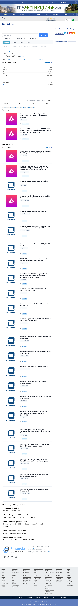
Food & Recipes (37, 577)
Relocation (47, 591)
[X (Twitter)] (4, 557)
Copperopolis (48, 583)
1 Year (24, 107)
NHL (13, 582)
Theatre (36, 572)
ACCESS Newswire (25, 123)
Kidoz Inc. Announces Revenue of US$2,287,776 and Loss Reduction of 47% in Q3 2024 (35, 227)
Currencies (27, 46)
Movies (35, 570)
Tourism (3, 586)
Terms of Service (34, 601)
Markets (6, 42)
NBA (13, 580)
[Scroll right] (76, 2)
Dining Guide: (48, 569)
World (30, 14)
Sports (15, 2)
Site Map (38, 597)
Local (5, 14)
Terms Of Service (37, 553)
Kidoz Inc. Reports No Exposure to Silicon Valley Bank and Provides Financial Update (35, 445)
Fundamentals (48, 587)
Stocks (15, 42)
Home (13, 597)
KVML (35, 582)
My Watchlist (20, 38)
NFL (13, 577)
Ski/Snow (14, 574)
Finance (47, 588)
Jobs (57, 570)
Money (38, 14)
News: (3, 569)
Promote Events (59, 577)
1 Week (9, 107)
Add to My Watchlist (24, 56)
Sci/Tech (3, 585)
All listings (47, 570)
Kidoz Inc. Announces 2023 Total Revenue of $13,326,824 (34, 304)
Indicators (31, 38)
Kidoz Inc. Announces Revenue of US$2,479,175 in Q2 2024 (35, 244)
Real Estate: (48, 585)
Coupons (69, 583)
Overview (14, 46)
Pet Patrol (25, 582)
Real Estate (64, 2)
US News (22, 14)
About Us (21, 597)
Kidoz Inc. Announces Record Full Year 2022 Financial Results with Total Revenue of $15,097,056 (33, 413)
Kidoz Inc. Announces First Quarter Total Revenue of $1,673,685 (35, 397)
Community (25, 2)
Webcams (55, 14)
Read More (48, 147)
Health (24, 574)
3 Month (19, 107)
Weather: (14, 569)
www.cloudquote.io (32, 548)
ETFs (21, 42)
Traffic (46, 14)
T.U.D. (68, 580)
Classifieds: (59, 569)
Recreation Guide (27, 580)
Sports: (14, 575)
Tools (28, 42)
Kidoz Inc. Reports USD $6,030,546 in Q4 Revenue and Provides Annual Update (35, 319)
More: (68, 569)
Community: (26, 569)
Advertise (46, 597)
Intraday (4, 107)
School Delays (5, 583)
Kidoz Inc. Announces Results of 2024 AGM (33, 211)
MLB (13, 579)
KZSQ (35, 583)
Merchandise (59, 572)
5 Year (33, 107)
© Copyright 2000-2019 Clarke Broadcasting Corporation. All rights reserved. (39, 604)
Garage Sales (59, 580)
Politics (3, 580)
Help (54, 597)
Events (24, 570)
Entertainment (39, 2)
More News (48, 110)
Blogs (24, 575)
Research (40, 59)
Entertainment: (38, 569)
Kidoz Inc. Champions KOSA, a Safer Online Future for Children (35, 337)
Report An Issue (62, 597)
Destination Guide (27, 578)
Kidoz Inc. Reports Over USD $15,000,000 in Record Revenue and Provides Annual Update (34, 460)
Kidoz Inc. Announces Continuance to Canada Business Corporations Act (34, 475)
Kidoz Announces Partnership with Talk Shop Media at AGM (34, 490)
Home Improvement (49, 590)
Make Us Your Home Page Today (64, 29)
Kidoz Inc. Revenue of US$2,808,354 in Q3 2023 (34, 366)
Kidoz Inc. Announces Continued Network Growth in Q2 (35, 182)
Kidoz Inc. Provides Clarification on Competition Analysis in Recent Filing (35, 197)
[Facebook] (8, 557)
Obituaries (66, 14)
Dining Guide (52, 2)
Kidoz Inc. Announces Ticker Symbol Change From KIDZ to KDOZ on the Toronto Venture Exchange (34, 115)
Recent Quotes (7, 38)
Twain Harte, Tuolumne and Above (48, 577)
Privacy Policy (44, 601)
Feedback (29, 597)
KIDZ (9, 51)
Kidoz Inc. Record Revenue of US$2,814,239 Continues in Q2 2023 (33, 382)
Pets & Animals (59, 582)
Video (68, 575)
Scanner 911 (70, 572)
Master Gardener (49, 593)
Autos (57, 574)
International (35, 46)
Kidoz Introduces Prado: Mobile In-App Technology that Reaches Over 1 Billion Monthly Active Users (35, 431)
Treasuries (43, 46)
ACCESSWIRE (24, 220)
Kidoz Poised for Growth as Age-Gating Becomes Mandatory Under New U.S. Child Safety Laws (35, 152)
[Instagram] (15, 557)
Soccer (14, 583)
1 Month (14, 107)
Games (35, 575)
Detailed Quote (47, 62)
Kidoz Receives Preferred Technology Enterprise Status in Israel (35, 352)
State (13, 14)
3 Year (29, 107)
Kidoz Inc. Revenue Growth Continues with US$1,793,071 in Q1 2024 (33, 289)
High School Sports (16, 587)
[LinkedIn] (12, 557)
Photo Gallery (70, 582)
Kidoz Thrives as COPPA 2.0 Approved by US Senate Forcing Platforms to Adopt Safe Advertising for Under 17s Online (33, 275)
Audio (68, 570)
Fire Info (25, 583)
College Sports (15, 585)
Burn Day (14, 570)
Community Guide (27, 577)
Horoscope (36, 574)
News (5, 2)
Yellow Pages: (70, 585)
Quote (10, 59)
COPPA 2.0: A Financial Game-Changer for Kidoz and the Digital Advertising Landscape (35, 259)
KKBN (35, 585)
